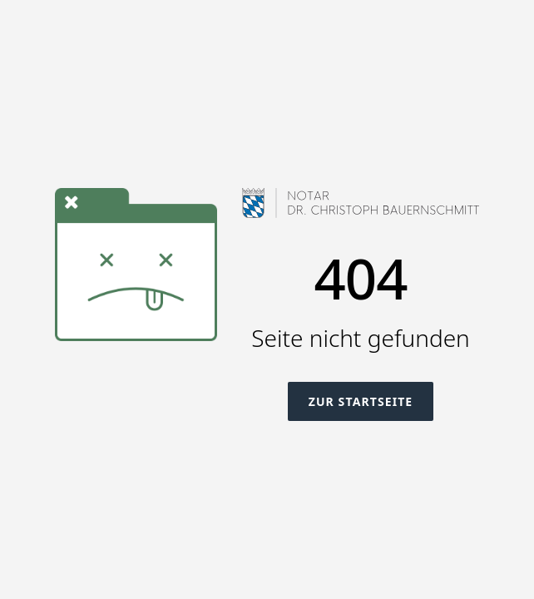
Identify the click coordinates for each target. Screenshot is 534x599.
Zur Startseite (361, 401)
